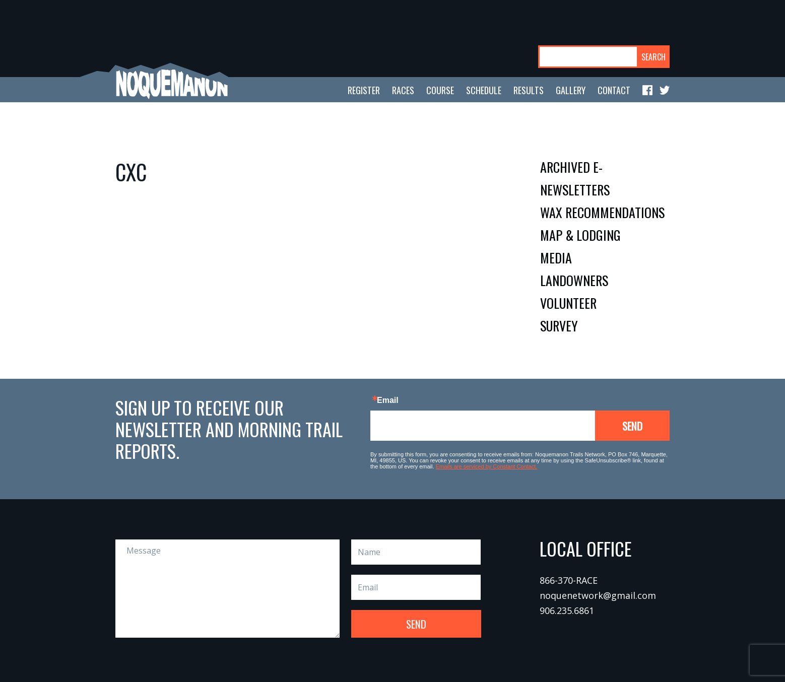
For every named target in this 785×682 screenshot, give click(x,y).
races (403, 90)
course (440, 90)
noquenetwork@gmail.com (598, 595)
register (364, 90)
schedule (483, 90)
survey (559, 325)
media (556, 257)
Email (388, 400)
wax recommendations (602, 212)
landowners (574, 280)
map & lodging (580, 235)
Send (632, 426)
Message (227, 588)
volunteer (568, 303)
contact (614, 90)
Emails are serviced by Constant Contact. (487, 466)
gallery (570, 90)
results (528, 90)
